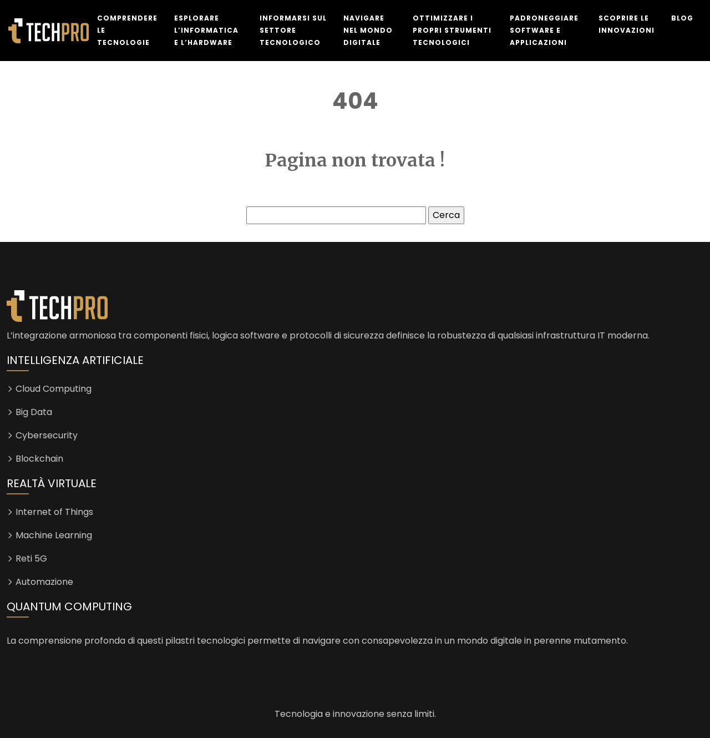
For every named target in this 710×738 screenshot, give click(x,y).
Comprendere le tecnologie (127, 30)
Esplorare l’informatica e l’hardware (206, 30)
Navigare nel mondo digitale (368, 30)
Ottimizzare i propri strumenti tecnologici (452, 30)
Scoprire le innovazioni (627, 24)
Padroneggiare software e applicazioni (544, 30)
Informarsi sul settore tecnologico (293, 30)
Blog (682, 18)
